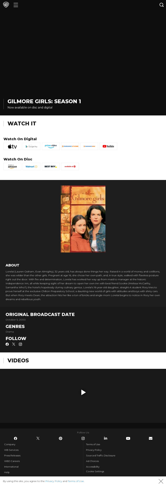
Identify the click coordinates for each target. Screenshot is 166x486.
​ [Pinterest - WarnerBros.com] (60, 438)
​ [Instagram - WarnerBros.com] (83, 438)
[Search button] (161, 5)
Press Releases (12, 455)
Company (9, 444)
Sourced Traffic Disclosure (100, 455)
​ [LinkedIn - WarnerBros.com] (106, 438)
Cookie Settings (95, 471)
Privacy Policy (94, 450)
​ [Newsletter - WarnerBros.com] (151, 438)
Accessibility (92, 466)
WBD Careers (12, 461)
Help (7, 472)
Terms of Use (93, 444)
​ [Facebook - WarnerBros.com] (15, 438)
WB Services (11, 450)
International (11, 466)
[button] (83, 392)
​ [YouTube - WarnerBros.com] (128, 438)
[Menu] (16, 5)
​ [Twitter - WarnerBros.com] (38, 438)
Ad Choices (92, 461)
